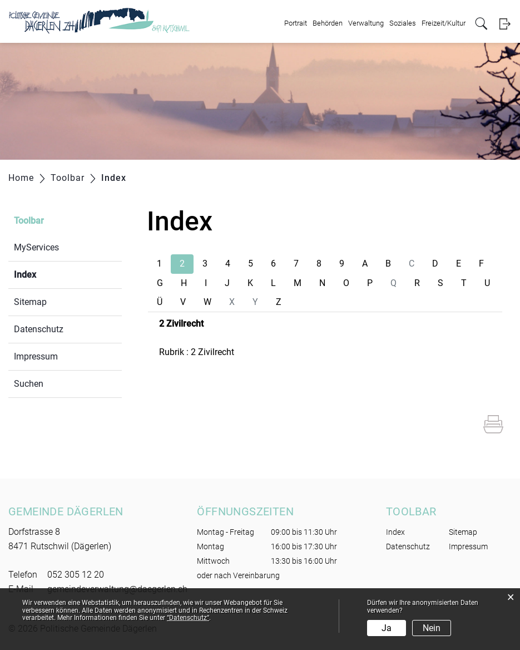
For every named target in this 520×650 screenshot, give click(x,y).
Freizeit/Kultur (443, 23)
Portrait (295, 23)
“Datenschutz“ (188, 618)
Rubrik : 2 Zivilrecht (196, 352)
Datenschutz (38, 329)
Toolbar (29, 220)
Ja (387, 628)
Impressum (36, 356)
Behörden (328, 23)
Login (505, 23)
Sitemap (30, 302)
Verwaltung (366, 23)
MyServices (36, 247)
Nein (431, 628)
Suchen (28, 383)
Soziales (402, 23)
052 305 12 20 (75, 574)
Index (51, 273)
